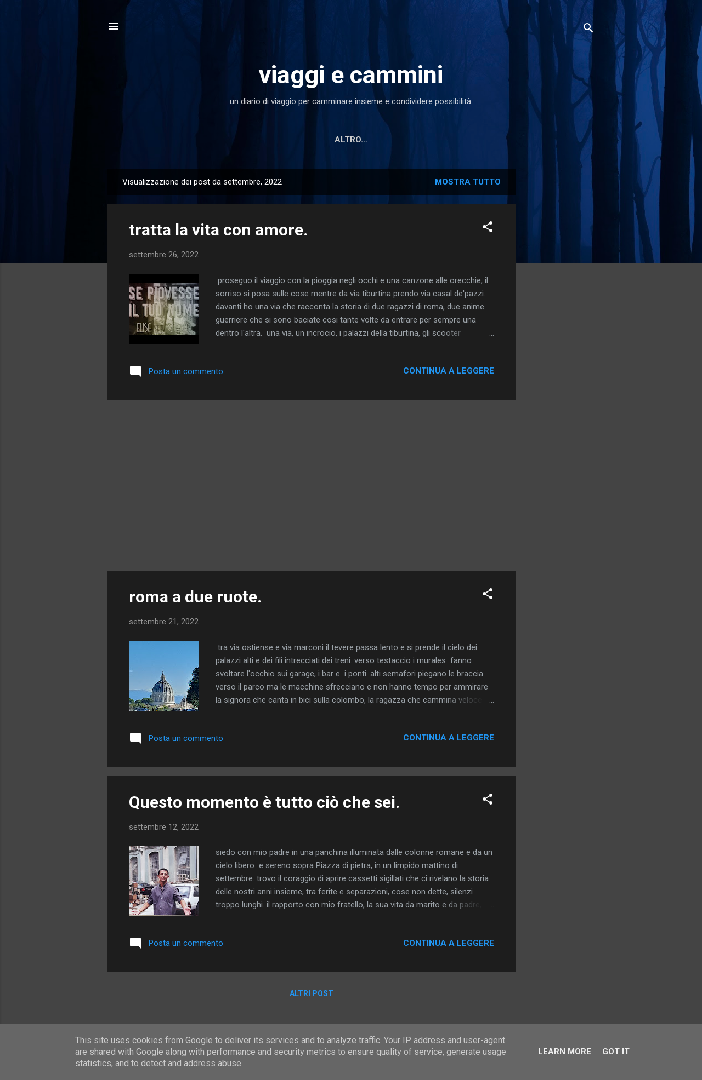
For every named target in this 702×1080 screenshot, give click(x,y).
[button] (487, 228)
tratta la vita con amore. (218, 229)
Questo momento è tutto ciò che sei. (264, 802)
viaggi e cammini (351, 74)
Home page (249, 140)
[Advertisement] (560, 333)
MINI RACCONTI (445, 140)
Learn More (564, 1051)
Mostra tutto (468, 182)
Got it (616, 1051)
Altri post (311, 993)
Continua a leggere (448, 371)
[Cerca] (588, 30)
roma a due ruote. (195, 596)
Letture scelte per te (343, 140)
